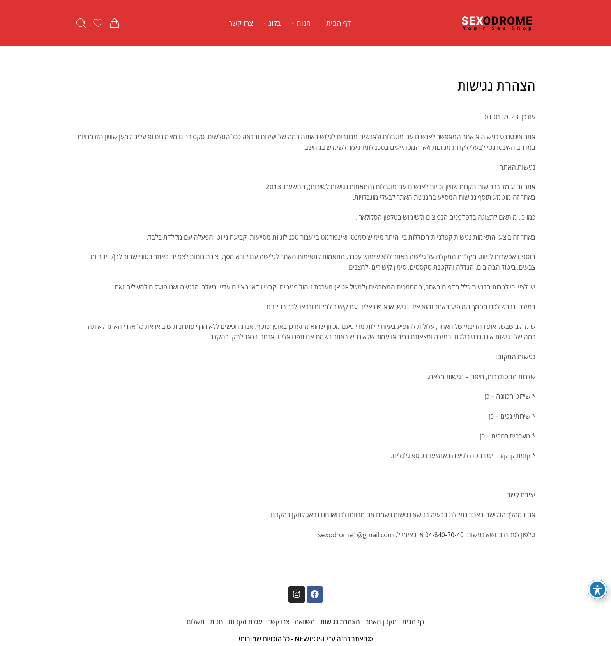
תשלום (196, 621)
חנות (304, 23)
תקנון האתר (381, 621)
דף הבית (338, 23)
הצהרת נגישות (340, 621)
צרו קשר (241, 23)
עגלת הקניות (245, 621)
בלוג (274, 23)
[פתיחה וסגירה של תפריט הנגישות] (597, 589)
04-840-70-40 (444, 535)
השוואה (305, 621)
